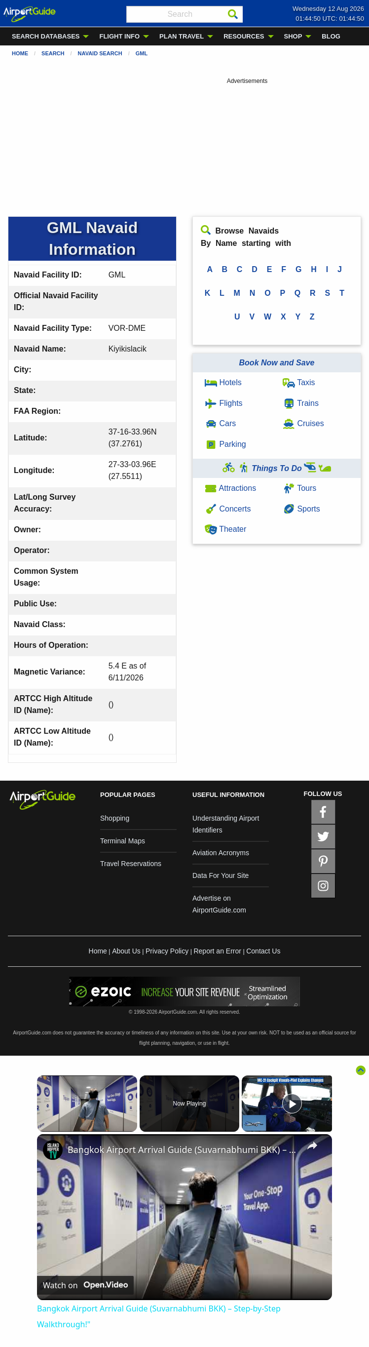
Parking (225, 444)
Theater (225, 529)
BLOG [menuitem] (331, 36)
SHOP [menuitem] (293, 36)
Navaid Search (100, 53)
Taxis (299, 382)
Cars (220, 423)
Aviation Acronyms (220, 853)
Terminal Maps (122, 841)
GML (142, 53)
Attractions (230, 488)
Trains (301, 403)
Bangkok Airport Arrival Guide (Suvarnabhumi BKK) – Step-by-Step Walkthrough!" (183, 1149)
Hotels (223, 382)
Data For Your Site (220, 875)
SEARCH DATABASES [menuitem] (45, 36)
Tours (299, 488)
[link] (53, 1150)
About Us (126, 951)
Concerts (228, 509)
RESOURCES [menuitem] (243, 36)
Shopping (114, 818)
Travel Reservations (130, 864)
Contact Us (263, 951)
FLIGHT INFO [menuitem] (119, 36)
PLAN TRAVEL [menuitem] (181, 36)
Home (20, 53)
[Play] (292, 1103)
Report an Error (217, 951)
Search (52, 53)
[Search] (233, 14)
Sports (301, 509)
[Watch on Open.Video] (85, 1285)
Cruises (303, 423)
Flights (224, 403)
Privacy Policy (167, 951)
